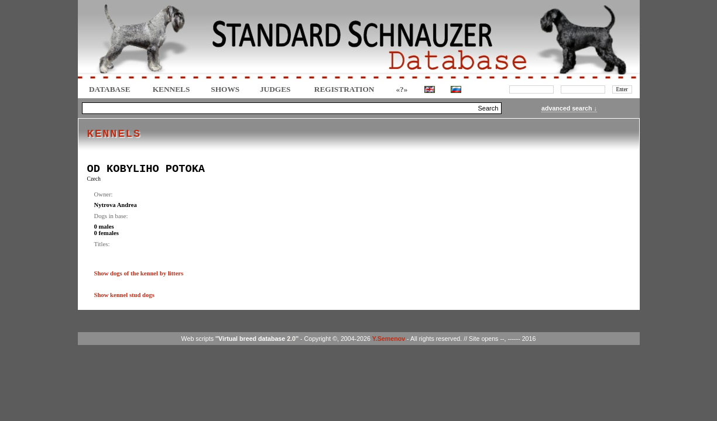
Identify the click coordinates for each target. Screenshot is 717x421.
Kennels (171, 89)
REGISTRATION (344, 89)
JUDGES (275, 89)
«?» (401, 89)
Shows (225, 89)
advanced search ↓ (569, 108)
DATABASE (110, 89)
